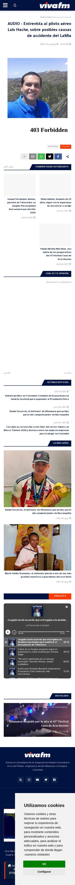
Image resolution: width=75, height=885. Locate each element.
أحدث (66, 373)
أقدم (8, 373)
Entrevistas (46, 17)
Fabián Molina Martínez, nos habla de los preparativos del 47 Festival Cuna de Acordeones (55, 254)
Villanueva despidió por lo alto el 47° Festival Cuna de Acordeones (38, 724)
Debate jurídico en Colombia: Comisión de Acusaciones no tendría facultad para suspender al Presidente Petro (37, 398)
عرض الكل (9, 167)
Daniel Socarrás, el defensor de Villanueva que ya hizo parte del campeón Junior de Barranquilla (39, 413)
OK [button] (44, 863)
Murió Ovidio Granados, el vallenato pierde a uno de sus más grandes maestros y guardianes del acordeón (38, 575)
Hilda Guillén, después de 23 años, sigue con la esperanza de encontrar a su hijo (55, 203)
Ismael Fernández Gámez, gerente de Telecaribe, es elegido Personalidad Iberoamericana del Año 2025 (21, 206)
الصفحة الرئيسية (62, 17)
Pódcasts (60, 596)
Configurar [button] (44, 871)
